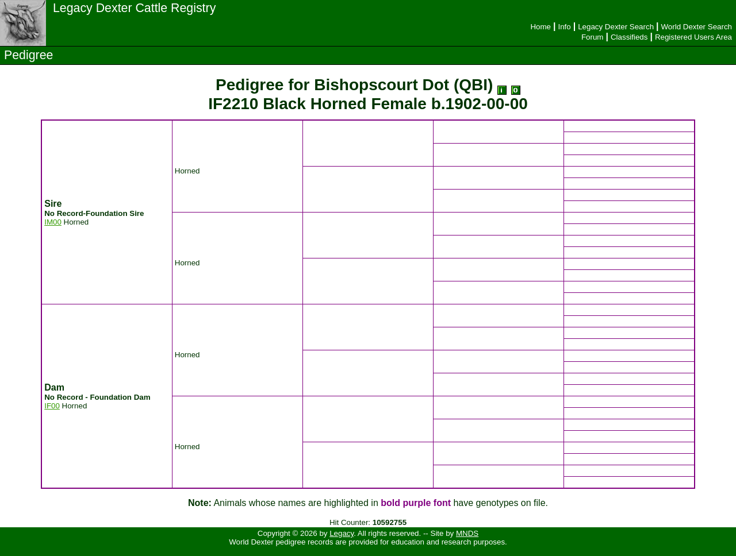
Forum (592, 37)
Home (540, 26)
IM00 (53, 222)
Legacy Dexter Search (616, 26)
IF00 (52, 405)
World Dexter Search (696, 26)
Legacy (341, 533)
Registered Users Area (693, 37)
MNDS (467, 533)
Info (564, 26)
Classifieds (629, 37)
